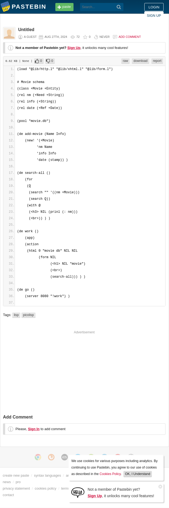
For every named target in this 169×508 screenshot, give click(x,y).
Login (154, 7)
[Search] (118, 7)
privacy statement (16, 488)
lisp (16, 315)
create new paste (16, 475)
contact (8, 495)
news (7, 482)
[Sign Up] (77, 492)
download (140, 61)
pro (18, 482)
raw (125, 61)
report (157, 61)
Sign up (154, 16)
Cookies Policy (110, 474)
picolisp (28, 315)
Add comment (130, 36)
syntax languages (47, 475)
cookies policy (45, 488)
